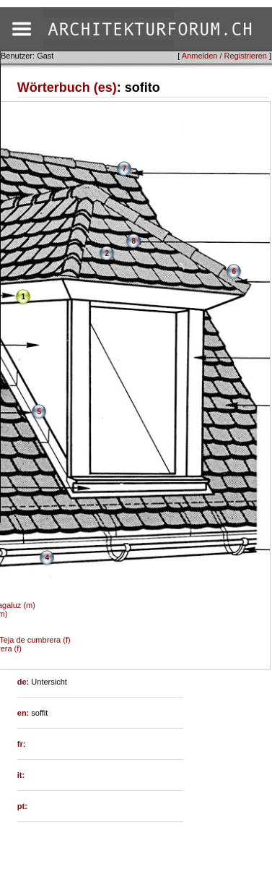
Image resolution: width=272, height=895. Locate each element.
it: (21, 775)
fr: (21, 744)
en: (24, 712)
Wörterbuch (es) (67, 87)
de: (24, 681)
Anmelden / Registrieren (224, 55)
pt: (22, 806)
